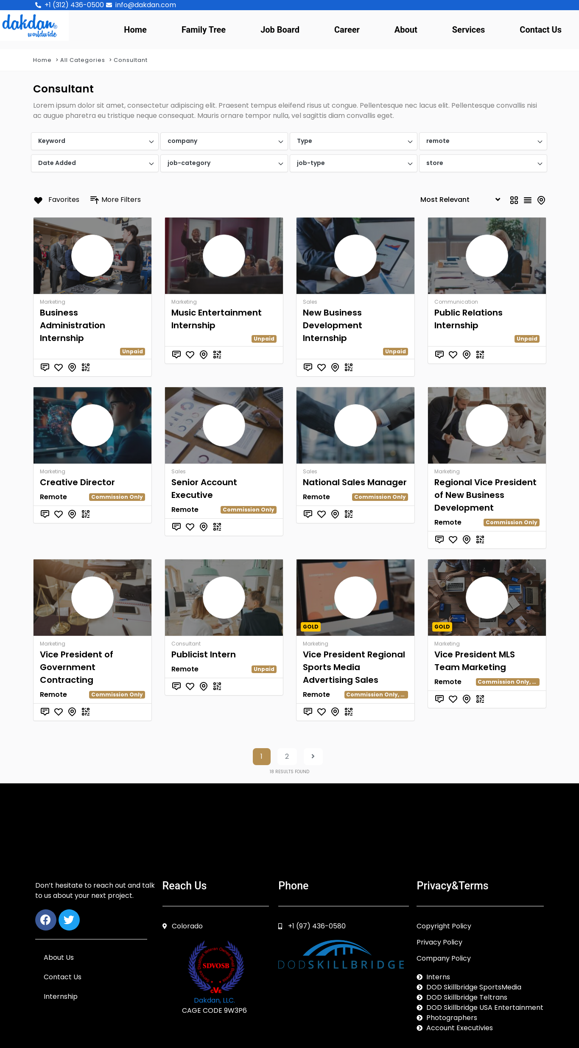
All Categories (82, 60)
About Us (59, 957)
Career (347, 30)
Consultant (131, 60)
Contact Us (541, 30)
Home (135, 30)
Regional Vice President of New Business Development (485, 495)
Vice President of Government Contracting (76, 667)
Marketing (52, 301)
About (405, 30)
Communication (456, 301)
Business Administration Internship (72, 325)
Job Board (279, 30)
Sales (310, 301)
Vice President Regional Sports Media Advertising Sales (354, 667)
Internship (61, 996)
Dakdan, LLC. (214, 1000)
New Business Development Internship (332, 325)
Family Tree (204, 30)
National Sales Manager (355, 482)
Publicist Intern (203, 654)
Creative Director (77, 482)
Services (468, 30)
